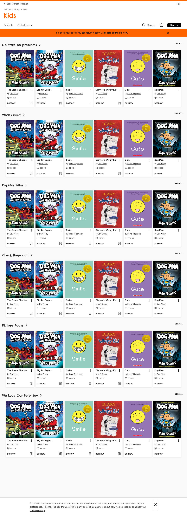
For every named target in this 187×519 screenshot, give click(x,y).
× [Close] (155, 505)
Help (178, 4)
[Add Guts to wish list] (149, 103)
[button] (148, 26)
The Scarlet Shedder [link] (17, 90)
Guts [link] (127, 90)
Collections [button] (25, 25)
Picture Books (15, 325)
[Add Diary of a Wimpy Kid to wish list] (119, 103)
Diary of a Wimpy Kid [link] (106, 90)
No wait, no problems (21, 45)
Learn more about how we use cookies (111, 506)
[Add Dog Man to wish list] (178, 103)
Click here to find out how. (114, 32)
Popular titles (14, 185)
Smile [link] (69, 90)
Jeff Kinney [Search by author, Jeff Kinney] (102, 93)
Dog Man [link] (159, 90)
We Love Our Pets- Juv (22, 396)
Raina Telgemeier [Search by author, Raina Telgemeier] (76, 93)
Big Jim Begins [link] (44, 90)
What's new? (13, 115)
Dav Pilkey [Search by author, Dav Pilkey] (14, 93)
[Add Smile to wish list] (90, 103)
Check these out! (17, 255)
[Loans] (161, 26)
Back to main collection (16, 4)
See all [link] (178, 43)
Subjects (8, 25)
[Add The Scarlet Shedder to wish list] (31, 103)
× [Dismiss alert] (168, 33)
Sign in (174, 25)
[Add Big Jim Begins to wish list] (60, 103)
